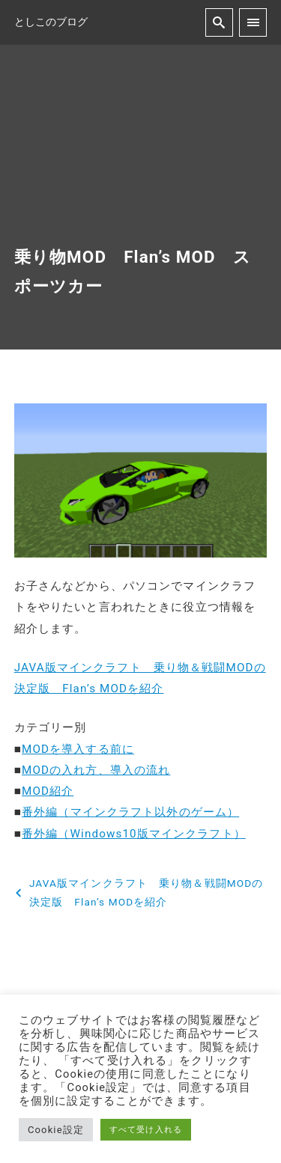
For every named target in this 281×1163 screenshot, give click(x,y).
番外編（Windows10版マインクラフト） (134, 833)
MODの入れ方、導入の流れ (96, 770)
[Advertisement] (141, 160)
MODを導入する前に (78, 749)
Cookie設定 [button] (56, 1129)
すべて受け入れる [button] (145, 1130)
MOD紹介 (47, 791)
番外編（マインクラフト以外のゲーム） (130, 812)
